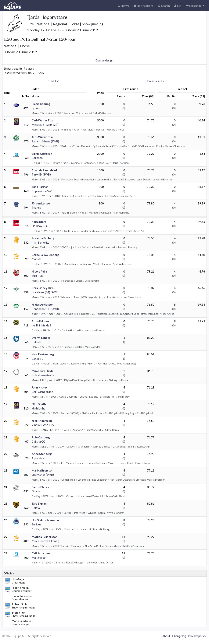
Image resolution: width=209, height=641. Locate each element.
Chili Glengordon (42, 391)
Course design (104, 60)
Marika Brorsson (42, 470)
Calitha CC (38, 441)
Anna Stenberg (42, 453)
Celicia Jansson (42, 553)
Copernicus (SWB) (43, 191)
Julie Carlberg (41, 437)
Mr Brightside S (41, 325)
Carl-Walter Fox (42, 120)
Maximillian (39, 557)
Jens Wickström (42, 137)
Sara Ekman (39, 503)
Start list (53, 81)
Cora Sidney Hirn (43, 288)
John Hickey (40, 387)
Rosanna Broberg (43, 238)
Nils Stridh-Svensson (45, 520)
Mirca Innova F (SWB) (45, 541)
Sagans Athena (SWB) (45, 141)
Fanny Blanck (40, 487)
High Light (38, 408)
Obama (36, 491)
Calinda (36, 342)
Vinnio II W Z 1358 (44, 425)
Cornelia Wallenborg (45, 254)
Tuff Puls (37, 275)
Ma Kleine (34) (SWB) (45, 292)
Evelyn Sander (41, 337)
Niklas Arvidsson (42, 304)
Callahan (37, 157)
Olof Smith (39, 404)
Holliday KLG (40, 226)
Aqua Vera (38, 458)
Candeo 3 (38, 358)
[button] (195, 5)
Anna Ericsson (41, 321)
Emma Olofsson (42, 153)
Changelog (179, 636)
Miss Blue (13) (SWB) (45, 124)
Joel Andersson (42, 420)
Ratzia (36, 508)
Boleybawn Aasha (43, 375)
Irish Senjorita (40, 242)
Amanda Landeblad (44, 170)
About (166, 636)
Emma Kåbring (41, 104)
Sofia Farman (40, 186)
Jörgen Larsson (42, 203)
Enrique (36, 524)
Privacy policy (197, 636)
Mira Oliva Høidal (43, 371)
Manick (36, 259)
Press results (155, 81)
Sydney (36, 108)
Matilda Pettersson (44, 536)
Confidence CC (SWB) (45, 309)
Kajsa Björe (39, 221)
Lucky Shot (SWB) (43, 474)
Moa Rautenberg (43, 354)
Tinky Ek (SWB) (41, 174)
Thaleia (36, 207)
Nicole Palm (39, 271)
